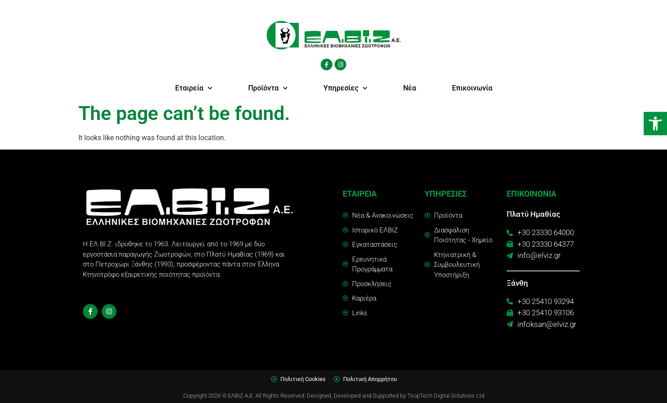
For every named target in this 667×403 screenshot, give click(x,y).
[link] (655, 123)
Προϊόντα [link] (268, 88)
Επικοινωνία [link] (472, 88)
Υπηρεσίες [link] (345, 88)
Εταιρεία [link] (193, 88)
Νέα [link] (409, 88)
